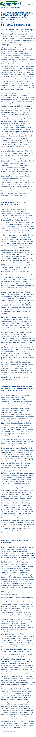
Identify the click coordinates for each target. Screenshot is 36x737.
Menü (31, 4)
